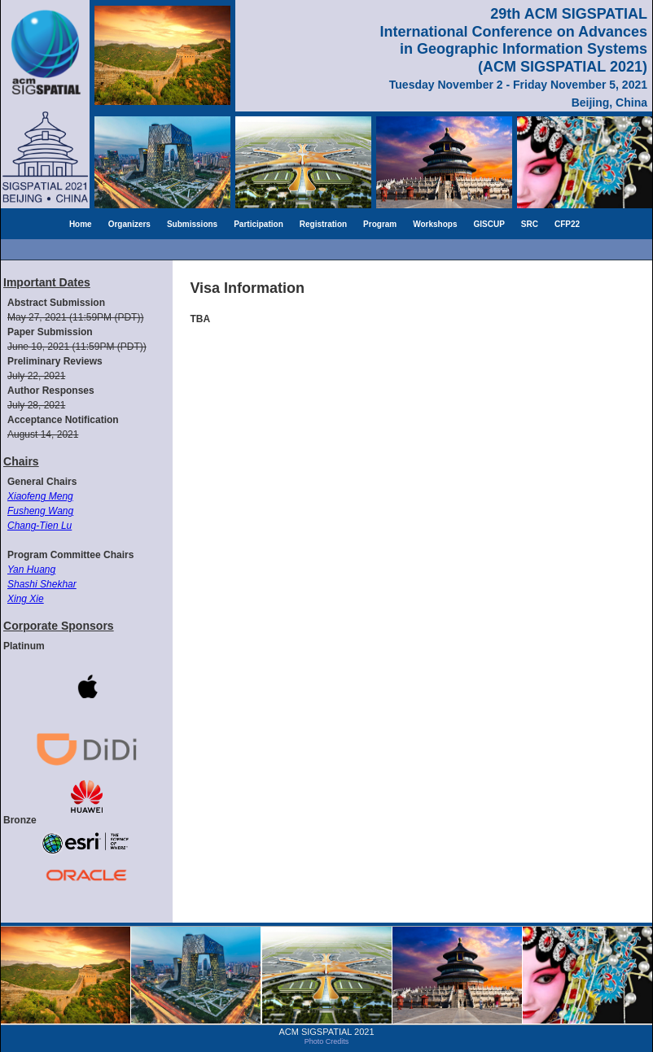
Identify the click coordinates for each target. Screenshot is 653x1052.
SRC (529, 224)
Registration (323, 224)
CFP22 (567, 224)
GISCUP (489, 224)
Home (80, 224)
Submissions (192, 224)
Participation (258, 224)
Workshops (435, 224)
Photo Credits (327, 1041)
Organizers (129, 224)
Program (380, 224)
